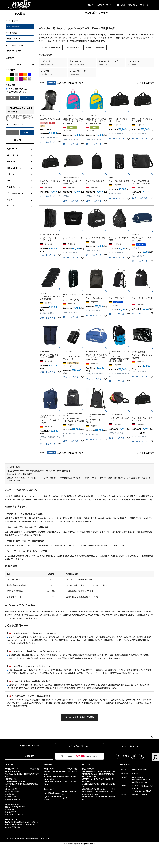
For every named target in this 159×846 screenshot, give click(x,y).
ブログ (142, 5)
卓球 (9, 180)
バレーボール (12, 155)
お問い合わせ (132, 5)
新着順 (81, 83)
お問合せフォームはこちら (140, 795)
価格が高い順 (72, 83)
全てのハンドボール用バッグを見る (79, 717)
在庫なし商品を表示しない (16, 89)
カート (149, 5)
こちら (108, 784)
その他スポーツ (13, 187)
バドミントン (12, 161)
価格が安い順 (61, 83)
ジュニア (10, 206)
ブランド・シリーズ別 (15, 193)
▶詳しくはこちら (34, 769)
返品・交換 (86, 764)
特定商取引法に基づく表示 (15, 838)
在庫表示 (27, 132)
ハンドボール (12, 148)
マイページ (110, 5)
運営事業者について (128, 764)
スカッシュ (11, 174)
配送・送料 (48, 764)
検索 (27, 98)
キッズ (9, 199)
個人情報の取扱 (32, 838)
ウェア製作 (100, 5)
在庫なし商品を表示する (16, 92)
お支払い (9, 764)
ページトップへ (152, 737)
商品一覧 (90, 5)
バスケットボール (14, 167)
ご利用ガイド (121, 5)
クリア (13, 98)
